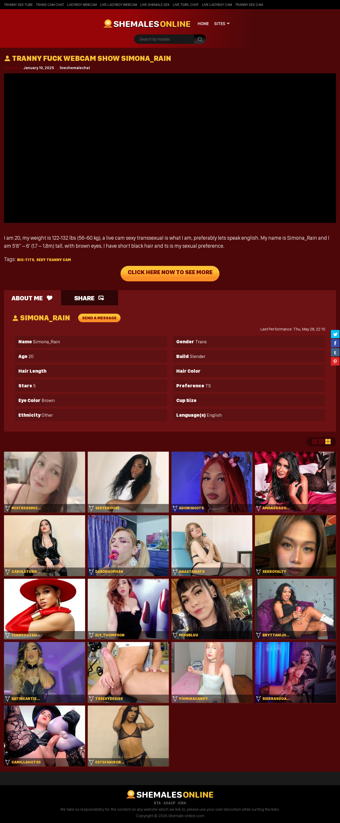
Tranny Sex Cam (249, 4)
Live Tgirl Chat (186, 4)
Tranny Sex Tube (18, 4)
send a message (99, 318)
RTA (157, 803)
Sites (219, 23)
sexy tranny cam (53, 260)
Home (203, 23)
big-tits (25, 260)
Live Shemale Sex (155, 4)
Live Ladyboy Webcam (118, 4)
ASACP (169, 803)
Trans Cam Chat (50, 4)
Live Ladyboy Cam (217, 4)
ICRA (182, 803)
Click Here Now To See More (170, 274)
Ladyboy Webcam (82, 4)
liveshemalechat (75, 68)
